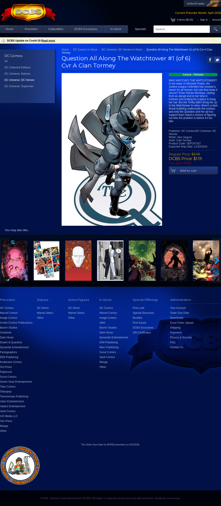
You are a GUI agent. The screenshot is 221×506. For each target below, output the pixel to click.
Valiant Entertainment (12, 406)
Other (3, 430)
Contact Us (176, 347)
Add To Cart (193, 171)
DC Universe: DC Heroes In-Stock (122, 49)
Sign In (204, 19)
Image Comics (8, 317)
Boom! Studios (8, 327)
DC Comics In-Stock (85, 49)
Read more (48, 40)
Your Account (178, 308)
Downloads (176, 317)
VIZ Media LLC (9, 416)
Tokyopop (5, 391)
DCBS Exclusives (85, 29)
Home (9, 29)
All (5, 61)
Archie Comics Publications (16, 322)
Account (216, 19)
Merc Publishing (108, 347)
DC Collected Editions (17, 67)
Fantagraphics (8, 352)
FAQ (172, 342)
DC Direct (42, 308)
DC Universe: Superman (18, 86)
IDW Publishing (9, 357)
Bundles (137, 317)
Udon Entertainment (12, 401)
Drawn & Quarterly (11, 342)
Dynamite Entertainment (14, 347)
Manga (4, 426)
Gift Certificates (142, 332)
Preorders (31, 29)
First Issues (139, 322)
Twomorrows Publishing (14, 396)
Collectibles (55, 29)
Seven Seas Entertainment (16, 381)
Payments (176, 332)
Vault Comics (8, 411)
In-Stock (115, 29)
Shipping (175, 327)
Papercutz (6, 371)
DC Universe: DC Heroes (19, 80)
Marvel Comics (9, 312)
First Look (138, 308)
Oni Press (6, 367)
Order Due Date (179, 312)
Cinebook (5, 332)
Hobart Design (173, 498)
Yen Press (6, 421)
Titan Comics (8, 386)
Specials (140, 29)
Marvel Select (45, 312)
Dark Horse (7, 337)
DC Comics (7, 308)
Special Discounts (143, 312)
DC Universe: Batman (17, 73)
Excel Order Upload (182, 322)
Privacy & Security (181, 337)
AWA (102, 322)
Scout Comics (8, 376)
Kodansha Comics (11, 362)
